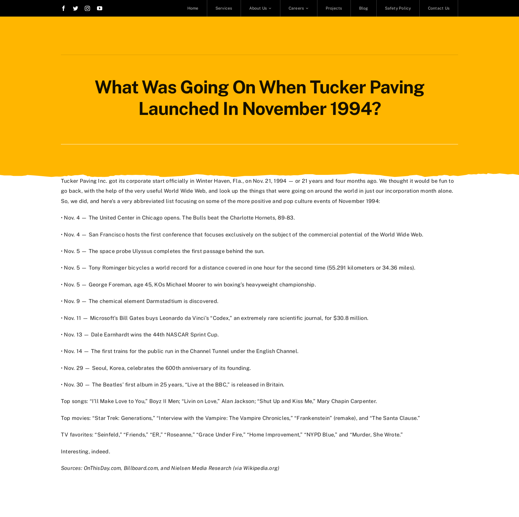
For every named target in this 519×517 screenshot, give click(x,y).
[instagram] (87, 8)
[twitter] (75, 8)
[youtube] (99, 8)
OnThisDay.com (102, 467)
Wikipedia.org (260, 467)
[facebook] (63, 8)
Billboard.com (141, 467)
